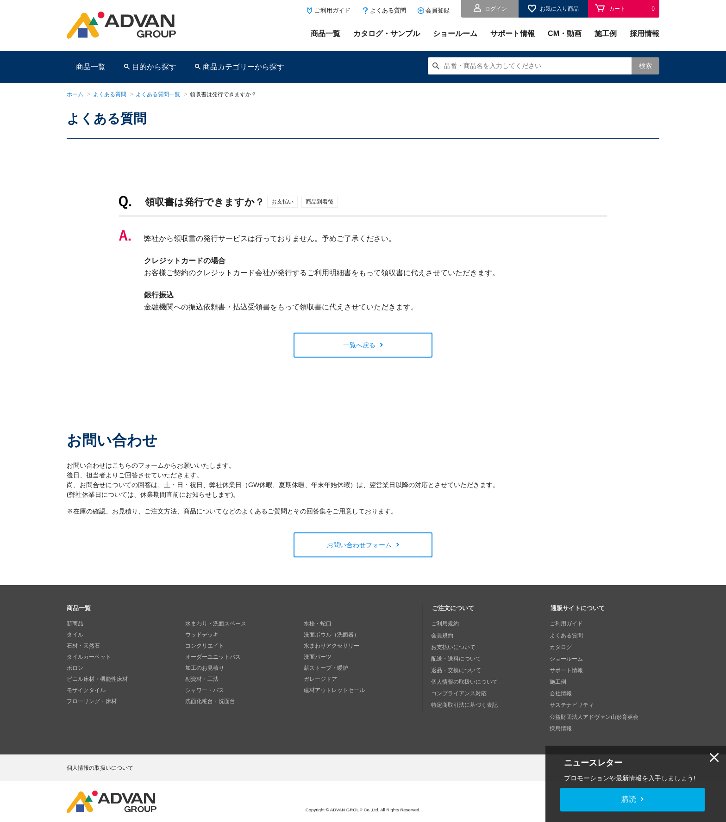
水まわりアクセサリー (331, 646)
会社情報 (562, 690)
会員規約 (443, 634)
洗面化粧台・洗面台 (210, 701)
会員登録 (438, 10)
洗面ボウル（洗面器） (331, 634)
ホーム (75, 94)
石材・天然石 (83, 646)
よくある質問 (388, 10)
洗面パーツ (318, 657)
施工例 (606, 33)
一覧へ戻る (359, 345)
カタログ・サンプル (386, 33)
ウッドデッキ (202, 634)
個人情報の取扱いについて (465, 679)
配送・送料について (457, 657)
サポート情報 (512, 33)
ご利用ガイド (332, 10)
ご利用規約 (446, 623)
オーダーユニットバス (213, 657)
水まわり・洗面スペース (215, 623)
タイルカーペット (89, 657)
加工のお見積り (204, 668)
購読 (628, 799)
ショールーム (455, 33)
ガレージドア (320, 679)
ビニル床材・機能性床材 (97, 679)
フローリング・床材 (92, 701)
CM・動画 (565, 33)
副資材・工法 (202, 679)
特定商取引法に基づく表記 (465, 701)
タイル (75, 634)
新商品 (75, 623)
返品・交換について (457, 668)
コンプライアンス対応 (460, 690)
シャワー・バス (204, 690)
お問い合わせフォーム (359, 545)
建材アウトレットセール (334, 690)
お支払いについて (454, 646)
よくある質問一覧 (158, 94)
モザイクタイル (86, 690)
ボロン (75, 668)
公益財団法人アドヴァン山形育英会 (595, 712)
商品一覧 (325, 33)
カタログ (562, 646)
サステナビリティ (573, 701)
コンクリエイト (204, 646)
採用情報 (644, 33)
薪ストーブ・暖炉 (326, 668)
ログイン (496, 9)
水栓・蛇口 (318, 623)
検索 (645, 65)
